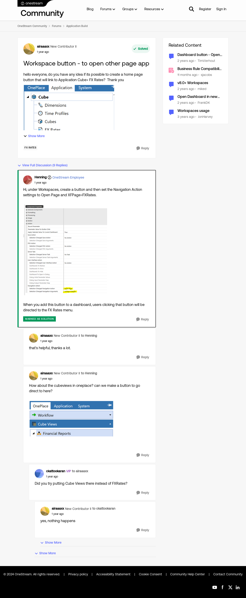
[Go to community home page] (40, 9)
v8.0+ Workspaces (192, 83)
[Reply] (142, 148)
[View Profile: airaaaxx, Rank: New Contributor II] (29, 49)
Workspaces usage (193, 111)
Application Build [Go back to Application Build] (77, 26)
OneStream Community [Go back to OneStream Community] (32, 26)
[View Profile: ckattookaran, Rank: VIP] (39, 473)
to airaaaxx (80, 471)
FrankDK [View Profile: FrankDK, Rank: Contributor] (204, 102)
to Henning (89, 335)
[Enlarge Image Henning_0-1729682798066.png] (65, 250)
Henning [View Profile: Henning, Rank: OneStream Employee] (40, 177)
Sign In (221, 9)
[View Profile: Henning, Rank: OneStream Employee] (27, 179)
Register (205, 9)
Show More (34, 136)
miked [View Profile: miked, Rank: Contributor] (202, 88)
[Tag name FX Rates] (30, 147)
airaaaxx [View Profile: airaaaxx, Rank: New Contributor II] (43, 46)
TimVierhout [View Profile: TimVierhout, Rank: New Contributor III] (206, 61)
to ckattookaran (103, 508)
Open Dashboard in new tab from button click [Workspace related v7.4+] (199, 96)
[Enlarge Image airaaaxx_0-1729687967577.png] (71, 418)
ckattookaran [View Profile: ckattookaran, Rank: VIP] (55, 471)
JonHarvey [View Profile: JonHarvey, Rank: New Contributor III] (205, 117)
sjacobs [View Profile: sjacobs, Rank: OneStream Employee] (206, 75)
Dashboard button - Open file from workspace (198, 55)
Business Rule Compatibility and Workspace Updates (199, 69)
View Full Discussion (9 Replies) (42, 165)
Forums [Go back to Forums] (56, 26)
